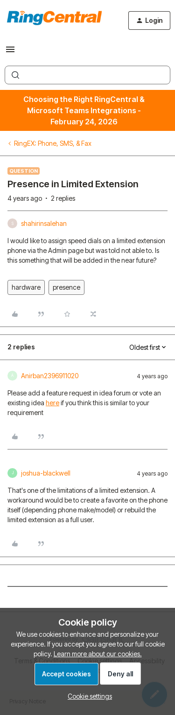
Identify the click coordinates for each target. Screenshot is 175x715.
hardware (26, 287)
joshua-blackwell (45, 473)
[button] (10, 52)
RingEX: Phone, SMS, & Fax (52, 143)
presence (66, 287)
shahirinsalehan (44, 223)
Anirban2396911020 (49, 376)
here (52, 403)
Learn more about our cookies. (98, 654)
